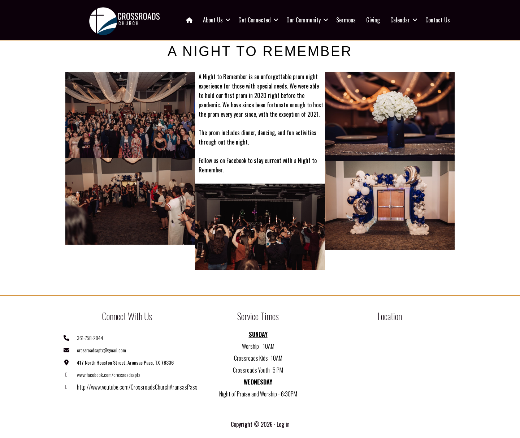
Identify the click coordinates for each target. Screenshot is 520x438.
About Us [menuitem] (213, 20)
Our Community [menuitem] (303, 20)
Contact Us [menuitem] (437, 20)
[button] (228, 20)
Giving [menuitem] (373, 20)
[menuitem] (189, 20)
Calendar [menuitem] (400, 20)
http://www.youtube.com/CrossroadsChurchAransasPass (137, 387)
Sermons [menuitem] (346, 20)
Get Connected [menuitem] (254, 20)
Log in (283, 424)
